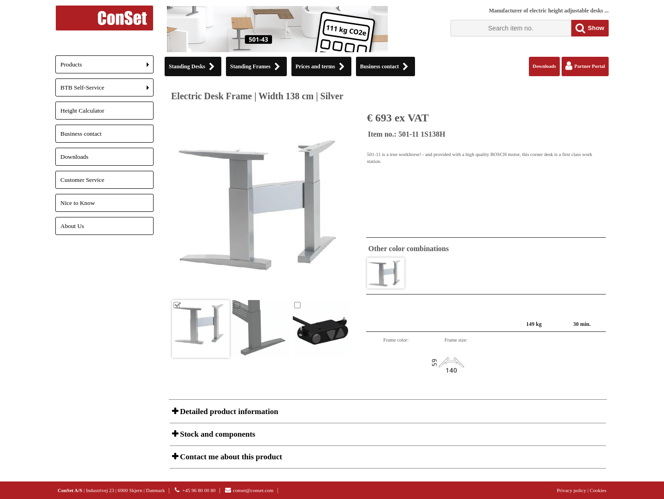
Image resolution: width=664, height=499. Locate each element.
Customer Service (82, 179)
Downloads (74, 156)
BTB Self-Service (107, 90)
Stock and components (216, 434)
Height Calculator (82, 110)
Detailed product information (228, 411)
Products (107, 67)
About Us (72, 225)
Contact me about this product (230, 456)
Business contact (80, 133)
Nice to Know (77, 202)
